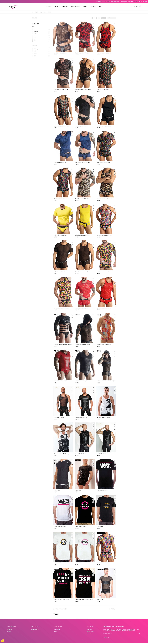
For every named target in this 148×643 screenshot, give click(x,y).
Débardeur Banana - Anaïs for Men (61, 308)
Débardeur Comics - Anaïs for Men (104, 235)
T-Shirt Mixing (57, 490)
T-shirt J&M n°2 (57, 563)
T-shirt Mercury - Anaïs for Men (82, 198)
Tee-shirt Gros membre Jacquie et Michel (84, 599)
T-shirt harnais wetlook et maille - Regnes (63, 344)
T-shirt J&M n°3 (100, 526)
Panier (55, 631)
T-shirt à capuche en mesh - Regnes (82, 344)
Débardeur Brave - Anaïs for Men (104, 308)
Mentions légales (34, 629)
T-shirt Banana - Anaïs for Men (103, 271)
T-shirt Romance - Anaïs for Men (61, 89)
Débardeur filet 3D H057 (59, 417)
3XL (35, 37)
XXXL (35, 41)
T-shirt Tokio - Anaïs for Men (60, 235)
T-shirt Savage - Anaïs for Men (81, 53)
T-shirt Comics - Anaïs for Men (103, 563)
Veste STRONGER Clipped (102, 453)
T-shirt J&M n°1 (78, 563)
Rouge (35, 53)
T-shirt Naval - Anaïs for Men (60, 162)
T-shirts (34, 18)
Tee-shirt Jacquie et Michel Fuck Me (61, 599)
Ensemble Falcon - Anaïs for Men (104, 344)
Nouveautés (89, 633)
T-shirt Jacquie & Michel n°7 (102, 490)
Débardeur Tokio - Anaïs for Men (82, 235)
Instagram (9, 629)
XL (34, 39)
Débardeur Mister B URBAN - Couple (62, 453)
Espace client (57, 629)
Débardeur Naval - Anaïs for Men (82, 162)
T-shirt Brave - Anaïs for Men (81, 308)
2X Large (36, 31)
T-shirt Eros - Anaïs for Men (60, 271)
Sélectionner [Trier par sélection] (112, 18)
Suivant (113, 609)
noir (35, 48)
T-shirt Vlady (78, 490)
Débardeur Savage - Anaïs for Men (104, 53)
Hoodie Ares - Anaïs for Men (60, 53)
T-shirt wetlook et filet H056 (81, 417)
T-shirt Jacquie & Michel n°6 (60, 526)
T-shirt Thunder (100, 599)
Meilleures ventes (90, 631)
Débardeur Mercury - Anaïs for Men (104, 198)
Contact (9, 631)
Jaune (35, 52)
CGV (32, 631)
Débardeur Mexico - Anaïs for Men (61, 198)
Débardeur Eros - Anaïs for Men (82, 271)
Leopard (36, 50)
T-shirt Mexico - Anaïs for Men (103, 162)
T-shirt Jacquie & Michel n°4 (81, 526)
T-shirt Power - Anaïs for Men (103, 89)
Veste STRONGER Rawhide (81, 453)
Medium (35, 33)
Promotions (89, 629)
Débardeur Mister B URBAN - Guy (104, 417)
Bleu (35, 55)
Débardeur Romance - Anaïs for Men (83, 89)
